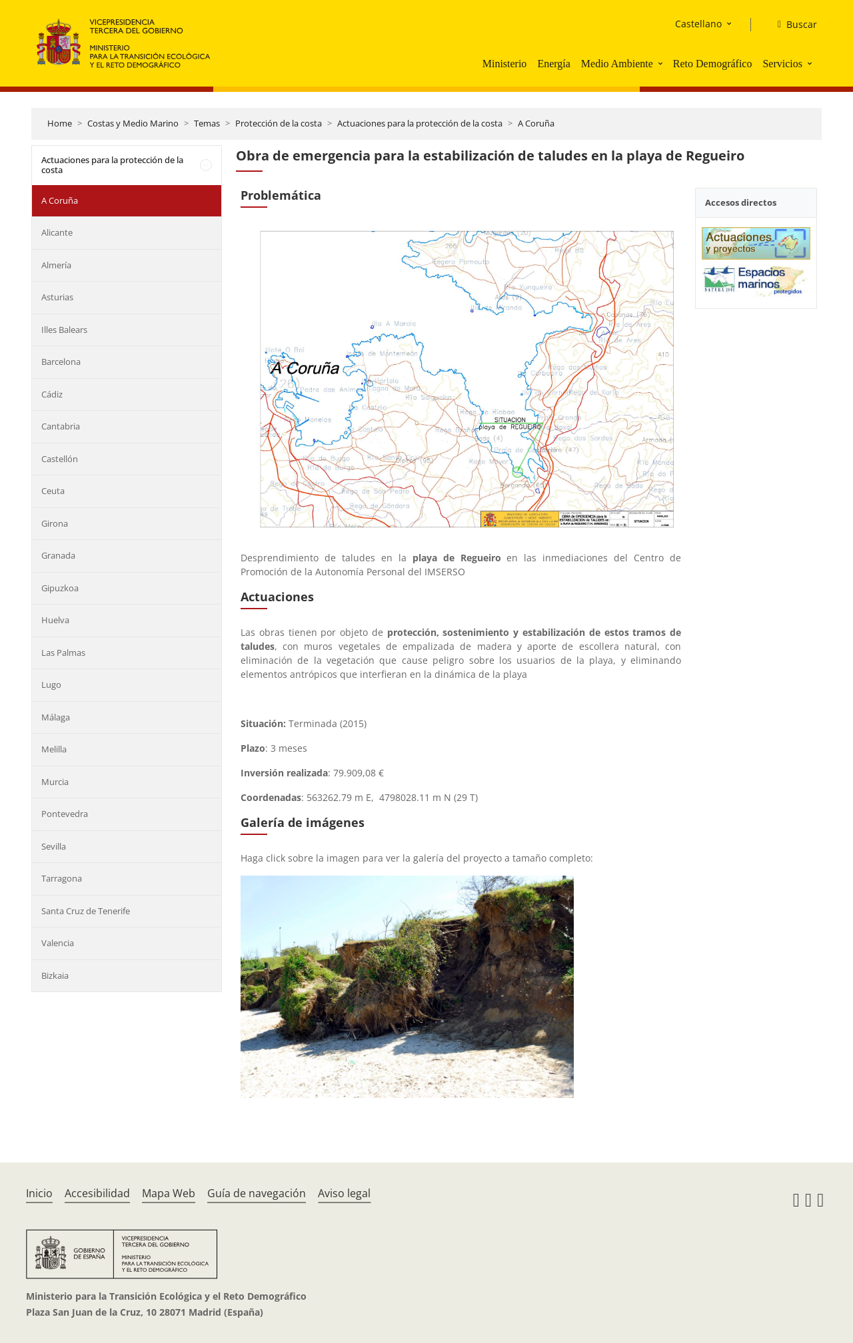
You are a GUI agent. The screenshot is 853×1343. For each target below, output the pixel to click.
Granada (58, 555)
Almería (56, 265)
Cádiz (52, 394)
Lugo (51, 684)
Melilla (54, 749)
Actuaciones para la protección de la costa (419, 123)
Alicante (57, 232)
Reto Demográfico (712, 63)
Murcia (55, 782)
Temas (207, 123)
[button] (662, 63)
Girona (54, 523)
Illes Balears (64, 330)
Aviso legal (344, 1193)
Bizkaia (55, 975)
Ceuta (53, 491)
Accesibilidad (97, 1193)
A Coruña (536, 123)
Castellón (59, 459)
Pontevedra (64, 814)
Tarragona (61, 878)
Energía (553, 63)
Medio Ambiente (617, 63)
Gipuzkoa (60, 588)
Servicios (782, 63)
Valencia (57, 943)
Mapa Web (168, 1193)
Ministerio (504, 63)
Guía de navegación (256, 1193)
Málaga (55, 717)
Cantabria (60, 426)
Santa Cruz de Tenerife (85, 911)
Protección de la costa (278, 123)
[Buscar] (792, 24)
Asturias (57, 297)
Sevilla (53, 846)
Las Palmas (63, 653)
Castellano (698, 23)
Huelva (55, 620)
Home (59, 123)
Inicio (39, 1193)
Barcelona (61, 362)
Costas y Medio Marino (133, 123)
